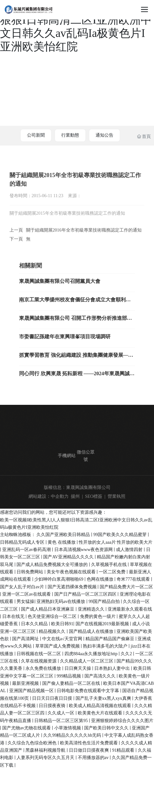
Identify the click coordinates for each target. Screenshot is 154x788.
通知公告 (104, 135)
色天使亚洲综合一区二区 (53, 616)
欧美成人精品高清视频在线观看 (100, 705)
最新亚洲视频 (26, 683)
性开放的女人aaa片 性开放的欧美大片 (115, 542)
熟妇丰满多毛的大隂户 (106, 646)
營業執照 (116, 496)
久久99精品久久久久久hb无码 (72, 735)
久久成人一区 (62, 713)
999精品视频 (69, 676)
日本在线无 (14, 616)
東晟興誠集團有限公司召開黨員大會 (59, 281)
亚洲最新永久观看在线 (130, 609)
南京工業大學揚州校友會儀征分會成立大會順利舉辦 (75, 302)
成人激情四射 (130, 549)
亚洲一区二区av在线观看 (27, 594)
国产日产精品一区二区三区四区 (86, 594)
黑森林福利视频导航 (46, 750)
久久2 (127, 653)
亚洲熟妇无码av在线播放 (61, 601)
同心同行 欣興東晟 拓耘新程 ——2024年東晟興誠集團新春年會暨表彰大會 (77, 376)
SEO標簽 (93, 496)
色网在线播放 (101, 579)
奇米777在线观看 (134, 579)
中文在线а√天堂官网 (62, 638)
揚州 (75, 496)
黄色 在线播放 (62, 542)
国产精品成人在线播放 (92, 631)
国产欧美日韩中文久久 (107, 728)
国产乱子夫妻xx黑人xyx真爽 (104, 698)
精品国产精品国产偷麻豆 (110, 638)
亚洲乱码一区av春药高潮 (27, 549)
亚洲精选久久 (92, 609)
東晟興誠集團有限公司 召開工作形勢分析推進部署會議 (75, 320)
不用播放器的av (94, 757)
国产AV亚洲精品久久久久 (69, 557)
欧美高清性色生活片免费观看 (89, 743)
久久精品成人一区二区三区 (87, 661)
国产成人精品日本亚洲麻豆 (48, 609)
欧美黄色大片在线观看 (101, 713)
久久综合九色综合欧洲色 (33, 743)
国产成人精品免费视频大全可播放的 (53, 564)
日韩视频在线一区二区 (39, 653)
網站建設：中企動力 (49, 496)
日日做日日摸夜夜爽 (89, 750)
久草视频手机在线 (109, 564)
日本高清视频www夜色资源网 (84, 549)
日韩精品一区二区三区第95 (61, 720)
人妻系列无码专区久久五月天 (46, 757)
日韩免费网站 (30, 572)
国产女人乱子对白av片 (22, 586)
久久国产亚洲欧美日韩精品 (64, 534)
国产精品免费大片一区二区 (126, 586)
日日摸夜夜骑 (53, 705)
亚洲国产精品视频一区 (32, 690)
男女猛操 (25, 601)
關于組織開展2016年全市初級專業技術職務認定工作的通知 (84, 230)
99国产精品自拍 (105, 601)
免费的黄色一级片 (98, 616)
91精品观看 (124, 750)
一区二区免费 (113, 572)
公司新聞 (36, 135)
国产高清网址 (26, 638)
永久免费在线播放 (43, 668)
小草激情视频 (68, 728)
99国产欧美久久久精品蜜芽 (120, 534)
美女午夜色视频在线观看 (72, 572)
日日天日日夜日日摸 (52, 698)
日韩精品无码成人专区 (23, 542)
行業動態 (70, 135)
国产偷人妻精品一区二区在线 (71, 683)
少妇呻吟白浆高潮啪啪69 (59, 579)
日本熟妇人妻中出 (112, 668)
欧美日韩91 (62, 623)
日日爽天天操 (78, 668)
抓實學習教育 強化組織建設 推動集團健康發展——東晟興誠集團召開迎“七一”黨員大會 (76, 357)
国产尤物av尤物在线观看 (27, 728)
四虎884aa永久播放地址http (91, 653)
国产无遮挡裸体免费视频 (73, 586)
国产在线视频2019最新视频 (103, 623)
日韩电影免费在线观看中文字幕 (88, 690)
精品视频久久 (53, 631)
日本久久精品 (35, 623)
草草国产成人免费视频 (58, 646)
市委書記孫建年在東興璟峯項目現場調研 (64, 336)
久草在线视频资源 (39, 661)
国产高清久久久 (100, 676)
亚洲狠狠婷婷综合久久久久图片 (122, 720)
